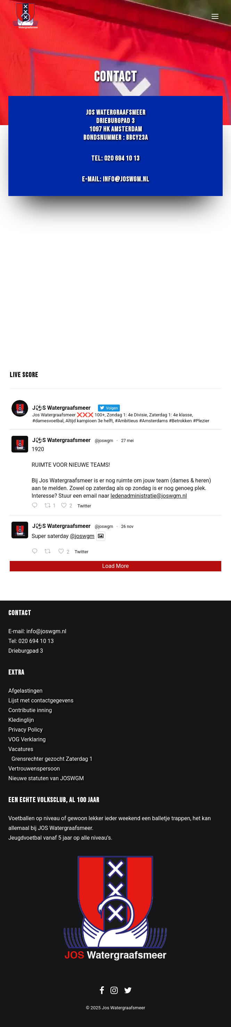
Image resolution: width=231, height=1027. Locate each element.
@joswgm (104, 440)
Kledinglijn (21, 720)
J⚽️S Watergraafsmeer (61, 440)
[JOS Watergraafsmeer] (26, 16)
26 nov (127, 526)
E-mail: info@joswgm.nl (115, 179)
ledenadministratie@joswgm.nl (148, 495)
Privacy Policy (25, 729)
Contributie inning (30, 710)
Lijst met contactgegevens (40, 700)
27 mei (127, 440)
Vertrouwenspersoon (34, 768)
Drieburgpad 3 (25, 650)
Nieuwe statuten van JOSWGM (46, 778)
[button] (215, 16)
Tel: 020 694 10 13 (115, 158)
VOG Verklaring (27, 739)
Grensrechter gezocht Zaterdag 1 (52, 759)
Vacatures (20, 749)
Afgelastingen (25, 690)
